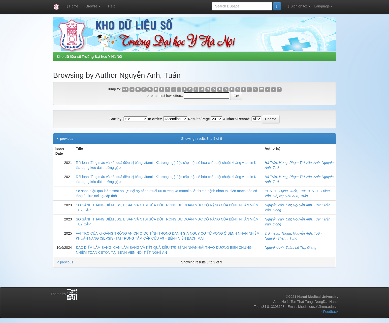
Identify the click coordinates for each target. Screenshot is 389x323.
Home (72, 6)
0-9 (125, 89)
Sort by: (116, 119)
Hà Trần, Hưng (276, 163)
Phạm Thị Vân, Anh (305, 163)
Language (323, 6)
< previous (65, 139)
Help (111, 6)
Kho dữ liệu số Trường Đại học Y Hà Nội (89, 57)
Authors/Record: (236, 119)
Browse (93, 6)
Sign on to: (299, 6)
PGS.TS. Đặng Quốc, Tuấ (285, 191)
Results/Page (199, 119)
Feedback (330, 312)
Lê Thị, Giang (305, 248)
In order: (155, 119)
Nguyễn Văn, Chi (278, 205)
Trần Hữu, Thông (278, 233)
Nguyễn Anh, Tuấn (293, 196)
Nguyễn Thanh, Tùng (281, 238)
